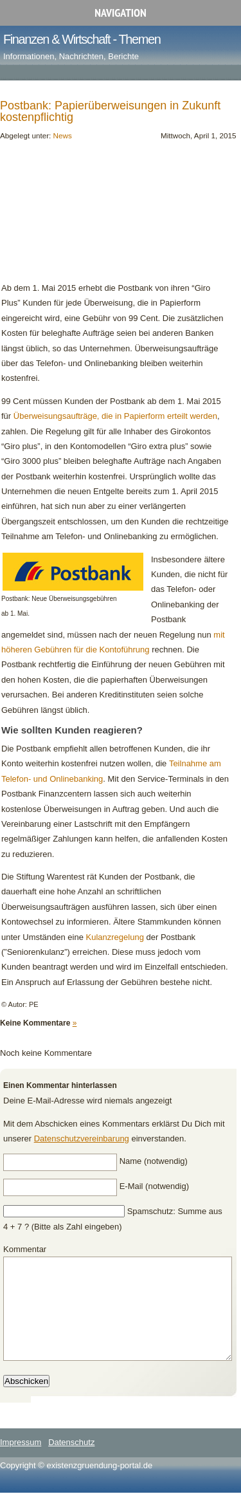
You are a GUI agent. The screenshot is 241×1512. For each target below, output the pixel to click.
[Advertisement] (73, 216)
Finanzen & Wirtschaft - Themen (81, 39)
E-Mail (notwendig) (154, 1186)
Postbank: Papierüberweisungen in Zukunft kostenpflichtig (110, 111)
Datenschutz (71, 1461)
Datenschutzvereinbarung (81, 1138)
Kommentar (24, 1249)
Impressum (20, 1461)
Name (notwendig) (154, 1161)
